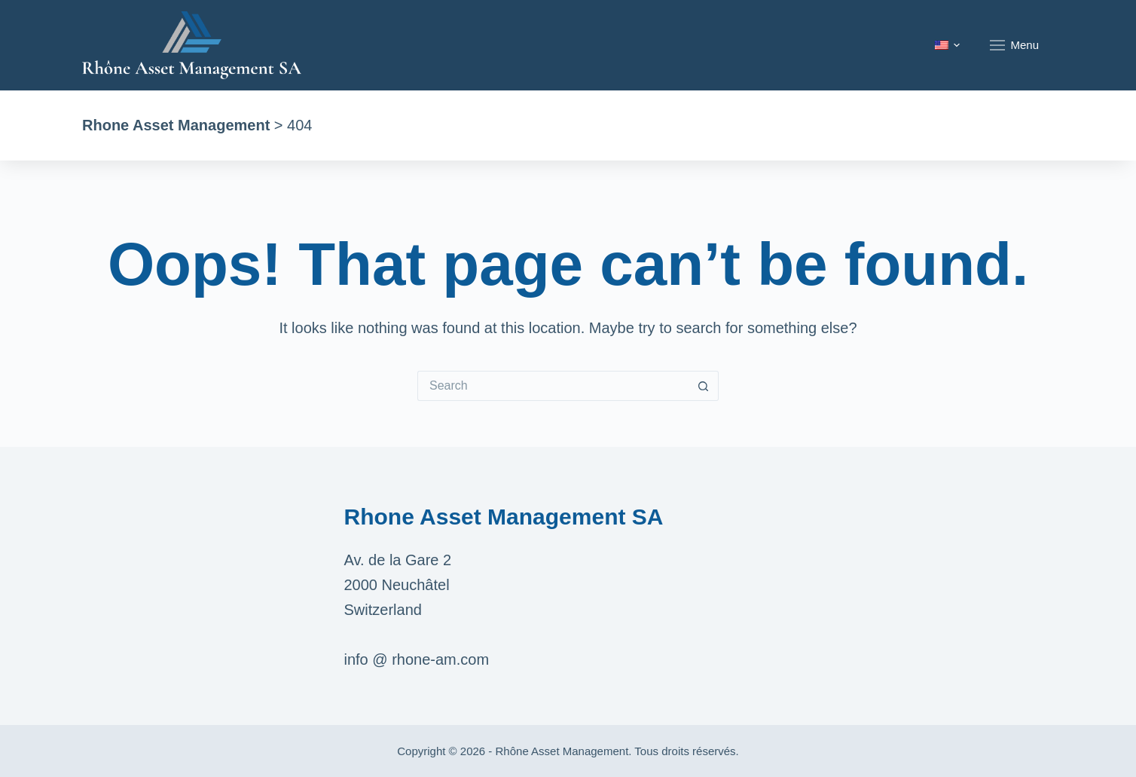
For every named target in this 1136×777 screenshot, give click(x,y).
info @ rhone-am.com (417, 659)
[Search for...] (553, 386)
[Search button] (704, 386)
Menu (1014, 45)
